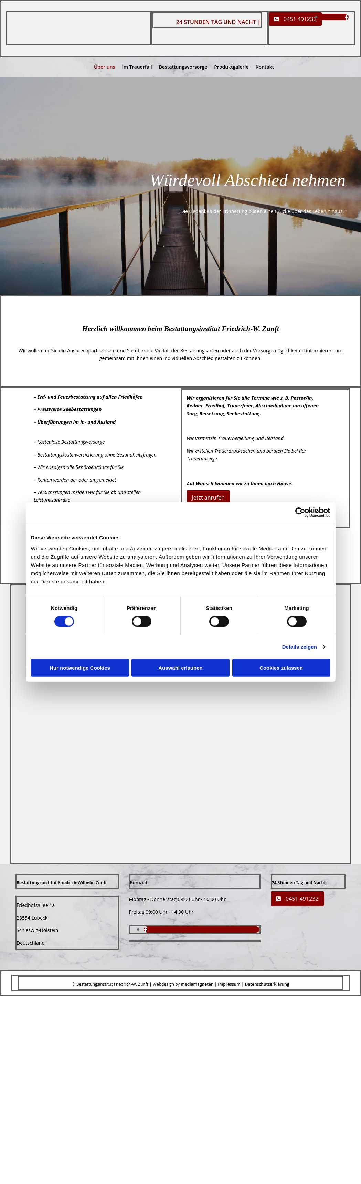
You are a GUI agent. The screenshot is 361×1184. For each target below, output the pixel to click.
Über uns (104, 67)
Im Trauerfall (137, 67)
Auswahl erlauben (180, 667)
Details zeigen (299, 647)
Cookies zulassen (281, 667)
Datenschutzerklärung (267, 984)
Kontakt (264, 67)
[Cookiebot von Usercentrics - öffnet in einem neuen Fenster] (300, 512)
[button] (295, 19)
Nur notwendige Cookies (80, 667)
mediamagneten (197, 984)
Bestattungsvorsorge (183, 67)
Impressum (229, 984)
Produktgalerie (231, 67)
